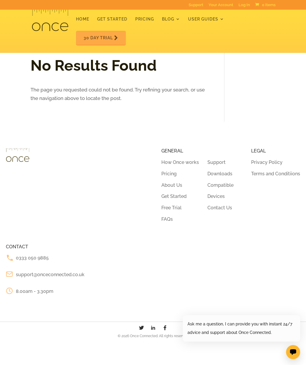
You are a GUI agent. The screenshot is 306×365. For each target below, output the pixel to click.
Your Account (221, 5)
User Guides (203, 19)
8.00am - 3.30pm (34, 291)
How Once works (180, 162)
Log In (244, 5)
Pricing (144, 19)
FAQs (167, 219)
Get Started (112, 19)
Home (82, 19)
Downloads (219, 173)
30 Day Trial (101, 38)
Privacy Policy (267, 162)
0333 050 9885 (32, 258)
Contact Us (219, 207)
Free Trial (171, 207)
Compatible (220, 185)
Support (196, 5)
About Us (171, 185)
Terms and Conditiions (275, 173)
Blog (168, 19)
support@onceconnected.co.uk (50, 274)
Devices (216, 196)
